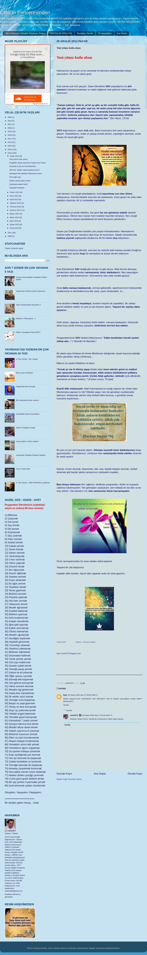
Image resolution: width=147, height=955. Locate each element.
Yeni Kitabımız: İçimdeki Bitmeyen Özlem (25, 33)
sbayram (64, 948)
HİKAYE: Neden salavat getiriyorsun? (24, 170)
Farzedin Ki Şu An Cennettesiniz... (23, 166)
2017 (10, 139)
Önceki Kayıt (135, 773)
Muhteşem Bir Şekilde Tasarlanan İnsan (25, 173)
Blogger (92, 948)
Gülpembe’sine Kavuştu (25, 386)
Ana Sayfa (122, 33)
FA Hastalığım (105, 33)
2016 (10, 142)
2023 (10, 121)
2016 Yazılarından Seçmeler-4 (28, 305)
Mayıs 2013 (15, 214)
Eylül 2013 (14, 199)
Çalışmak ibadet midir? (18, 184)
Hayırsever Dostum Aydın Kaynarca (30, 291)
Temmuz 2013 (16, 207)
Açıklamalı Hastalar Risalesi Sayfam (30, 455)
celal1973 (74, 715)
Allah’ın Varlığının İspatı (25, 428)
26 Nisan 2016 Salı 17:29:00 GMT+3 (83, 695)
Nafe (65, 695)
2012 (10, 233)
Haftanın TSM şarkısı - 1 (26, 319)
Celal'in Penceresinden (25, 12)
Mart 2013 (14, 221)
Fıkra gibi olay (15, 177)
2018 (10, 135)
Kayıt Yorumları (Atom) (72, 779)
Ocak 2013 (14, 228)
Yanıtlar (69, 710)
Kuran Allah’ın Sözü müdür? (27, 441)
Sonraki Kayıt (64, 773)
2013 (10, 153)
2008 (10, 236)
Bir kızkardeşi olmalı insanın (27, 400)
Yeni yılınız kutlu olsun (18, 159)
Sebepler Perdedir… (17, 188)
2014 (10, 149)
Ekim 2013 (14, 196)
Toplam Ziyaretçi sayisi (14, 248)
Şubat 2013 (15, 224)
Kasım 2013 (15, 192)
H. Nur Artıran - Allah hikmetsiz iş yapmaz (33, 483)
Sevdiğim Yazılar (85, 33)
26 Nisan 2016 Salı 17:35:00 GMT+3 (97, 715)
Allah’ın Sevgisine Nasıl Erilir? (28, 332)
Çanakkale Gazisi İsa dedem (27, 414)
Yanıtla (66, 705)
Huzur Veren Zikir (23, 469)
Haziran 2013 (15, 210)
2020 (10, 128)
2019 (10, 131)
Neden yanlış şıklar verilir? (20, 181)
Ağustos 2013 (16, 203)
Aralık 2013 (15, 156)
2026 (10, 117)
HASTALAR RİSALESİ (61, 33)
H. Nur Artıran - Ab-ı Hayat (26, 359)
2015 (10, 146)
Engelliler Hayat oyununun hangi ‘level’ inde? (27, 163)
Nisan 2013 (15, 217)
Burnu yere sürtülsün (24, 373)
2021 (10, 124)
